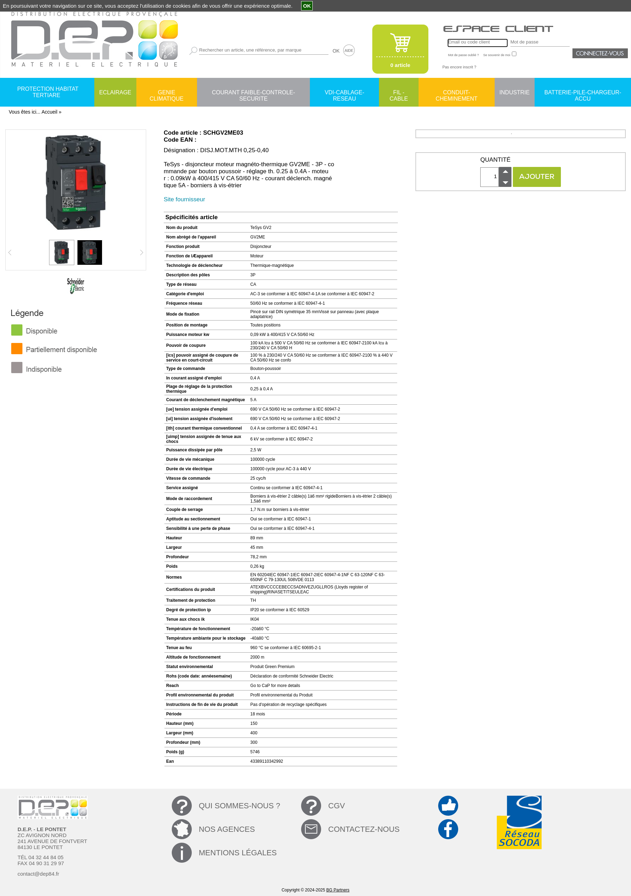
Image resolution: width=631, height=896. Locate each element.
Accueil (49, 112)
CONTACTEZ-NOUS (364, 829)
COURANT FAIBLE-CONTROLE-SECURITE (253, 92)
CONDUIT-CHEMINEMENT (456, 92)
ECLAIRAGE (115, 92)
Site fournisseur (184, 199)
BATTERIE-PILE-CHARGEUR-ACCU (582, 92)
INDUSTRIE (515, 92)
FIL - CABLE (398, 92)
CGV (336, 805)
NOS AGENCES (227, 829)
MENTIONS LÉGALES (238, 852)
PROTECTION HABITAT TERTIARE (48, 92)
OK (336, 51)
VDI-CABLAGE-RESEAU (344, 92)
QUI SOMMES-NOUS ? (239, 805)
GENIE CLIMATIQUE (167, 92)
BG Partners (338, 890)
